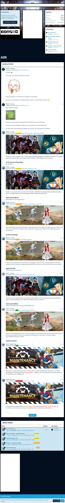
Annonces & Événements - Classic (26, 435)
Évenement (36, 442)
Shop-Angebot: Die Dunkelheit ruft (25, 274)
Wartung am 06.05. (24, 345)
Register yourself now (7, 17)
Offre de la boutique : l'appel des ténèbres (33, 133)
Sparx (7, 430)
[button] (1, 2)
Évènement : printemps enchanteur (54, 46)
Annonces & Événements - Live (25, 444)
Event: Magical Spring (52, 49)
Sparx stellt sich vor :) (52, 32)
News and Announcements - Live (26, 449)
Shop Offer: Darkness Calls (53, 42)
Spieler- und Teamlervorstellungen (25, 430)
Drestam (50, 39)
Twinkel (50, 34)
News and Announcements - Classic (26, 439)
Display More (32, 415)
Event (38, 447)
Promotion (36, 433)
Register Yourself (10, 22)
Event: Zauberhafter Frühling (26, 310)
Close (62, 500)
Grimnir (7, 273)
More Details (56, 500)
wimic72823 (60, 22)
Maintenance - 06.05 (28, 381)
